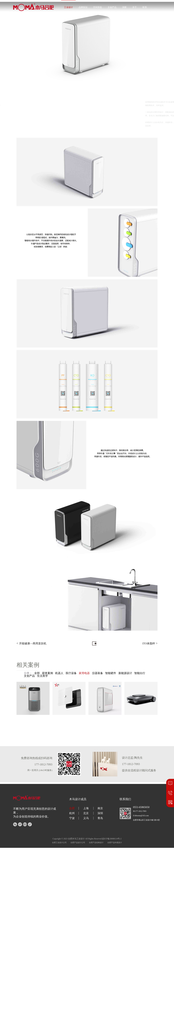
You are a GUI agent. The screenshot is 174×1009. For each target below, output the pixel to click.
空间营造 (97, 7)
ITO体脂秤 (150, 643)
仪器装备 (97, 673)
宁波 (72, 818)
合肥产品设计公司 (78, 843)
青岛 (100, 818)
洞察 (124, 7)
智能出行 (139, 673)
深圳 (100, 813)
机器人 (59, 673)
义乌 (86, 818)
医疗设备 (71, 673)
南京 (100, 808)
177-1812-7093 (153, 21)
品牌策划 (83, 7)
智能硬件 (110, 673)
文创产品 (112, 7)
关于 (134, 7)
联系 (144, 7)
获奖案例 (47, 673)
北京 (86, 813)
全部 (37, 673)
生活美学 (42, 675)
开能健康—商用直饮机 (31, 643)
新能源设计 (125, 673)
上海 (86, 808)
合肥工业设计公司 (59, 843)
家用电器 (84, 673)
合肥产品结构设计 (96, 843)
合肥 (72, 808)
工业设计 (68, 7)
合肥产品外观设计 (114, 843)
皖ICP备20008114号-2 (111, 839)
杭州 (72, 813)
